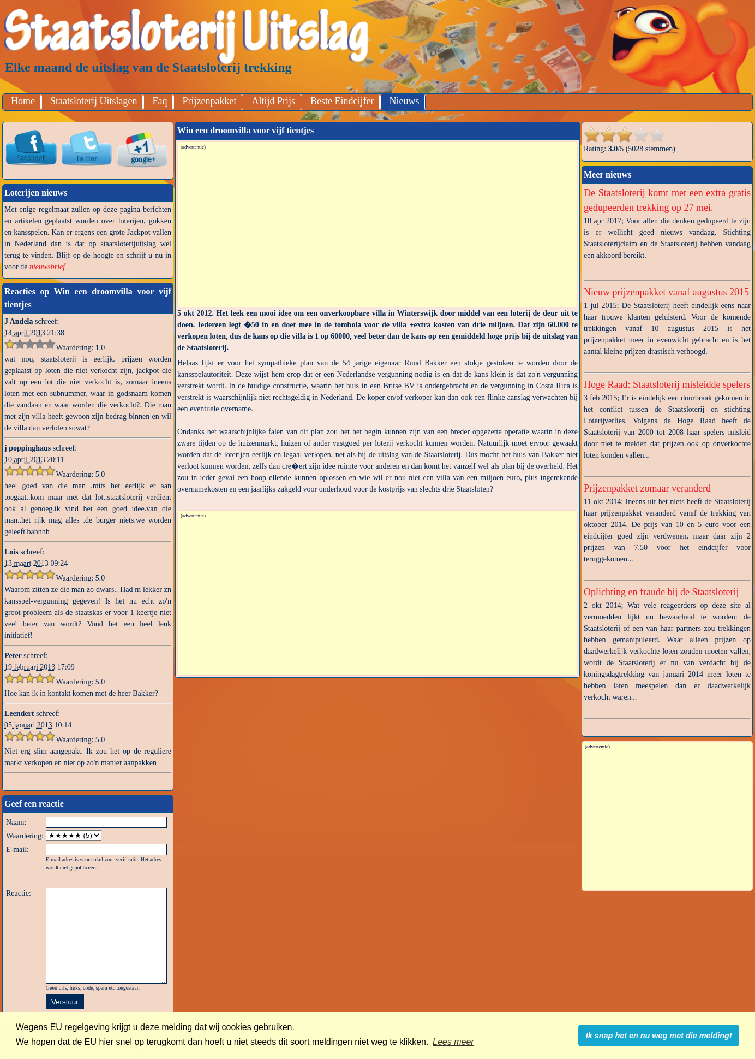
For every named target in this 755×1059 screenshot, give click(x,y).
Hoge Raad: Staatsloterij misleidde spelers (667, 384)
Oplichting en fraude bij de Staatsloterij (661, 592)
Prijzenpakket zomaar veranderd (647, 488)
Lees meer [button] (453, 1041)
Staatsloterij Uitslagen (93, 101)
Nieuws (404, 101)
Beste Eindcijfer (342, 101)
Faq (159, 101)
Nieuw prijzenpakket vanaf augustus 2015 (666, 292)
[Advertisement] (378, 227)
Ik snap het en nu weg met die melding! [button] (659, 1035)
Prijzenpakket (209, 101)
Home (23, 101)
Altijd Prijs (273, 101)
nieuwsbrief (47, 267)
